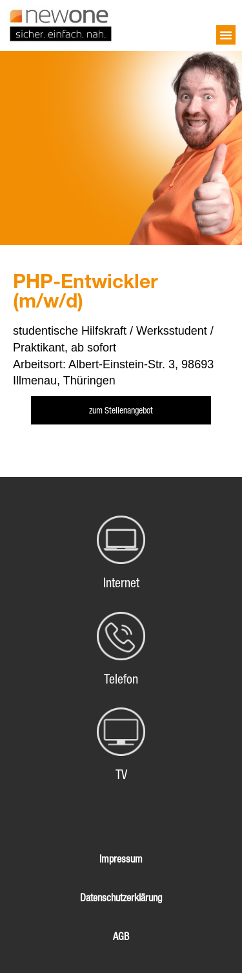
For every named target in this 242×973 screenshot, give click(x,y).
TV (121, 774)
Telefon (121, 679)
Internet (121, 583)
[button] (226, 35)
